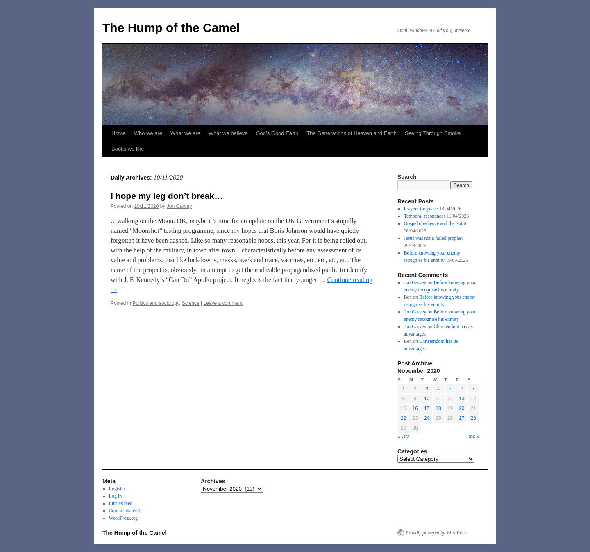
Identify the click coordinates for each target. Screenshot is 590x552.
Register (117, 488)
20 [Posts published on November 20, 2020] (461, 408)
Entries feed (121, 503)
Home (118, 133)
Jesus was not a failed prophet (433, 238)
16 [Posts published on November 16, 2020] (415, 408)
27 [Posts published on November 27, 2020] (461, 418)
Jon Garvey (179, 206)
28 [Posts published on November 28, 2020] (473, 418)
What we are (185, 133)
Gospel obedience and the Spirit (435, 223)
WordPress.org (123, 518)
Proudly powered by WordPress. (437, 533)
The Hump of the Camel (171, 27)
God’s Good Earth (277, 133)
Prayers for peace (421, 209)
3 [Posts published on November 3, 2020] (426, 389)
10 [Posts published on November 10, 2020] (426, 398)
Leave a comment (222, 303)
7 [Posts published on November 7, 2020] (473, 389)
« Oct (403, 436)
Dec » (473, 436)
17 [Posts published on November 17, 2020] (426, 408)
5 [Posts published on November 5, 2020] (450, 389)
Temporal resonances (424, 216)
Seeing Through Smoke (433, 133)
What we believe (228, 133)
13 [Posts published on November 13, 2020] (461, 398)
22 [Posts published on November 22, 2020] (403, 418)
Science (191, 303)
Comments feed (124, 511)
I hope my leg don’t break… (167, 196)
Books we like (127, 149)
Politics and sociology (155, 303)
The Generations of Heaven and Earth (351, 133)
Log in (115, 496)
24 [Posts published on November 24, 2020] (426, 418)
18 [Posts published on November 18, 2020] (438, 408)
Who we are (148, 133)
